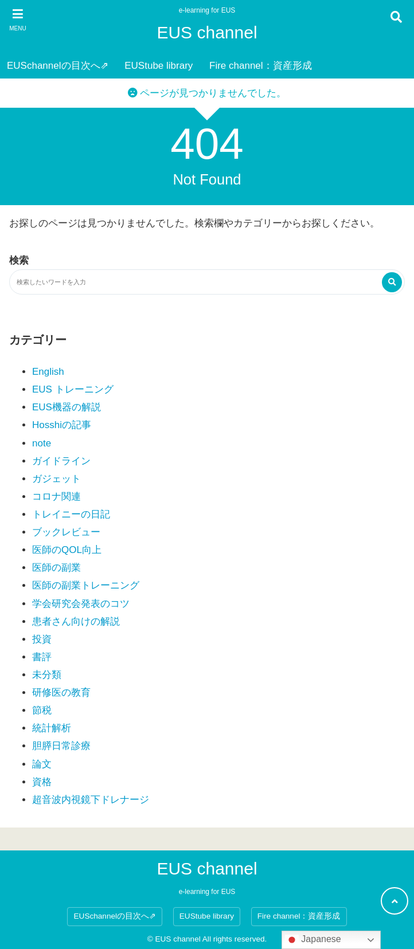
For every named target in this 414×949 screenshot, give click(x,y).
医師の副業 (56, 567)
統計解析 (51, 728)
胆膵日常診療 (61, 745)
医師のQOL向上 (66, 549)
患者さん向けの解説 (76, 621)
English (48, 371)
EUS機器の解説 (66, 407)
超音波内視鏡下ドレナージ (90, 799)
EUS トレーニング (73, 389)
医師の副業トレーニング (85, 585)
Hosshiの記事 (61, 424)
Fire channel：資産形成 (260, 65)
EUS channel (207, 32)
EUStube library (158, 65)
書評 (42, 657)
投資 (42, 639)
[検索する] (392, 282)
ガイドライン (61, 461)
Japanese (313, 940)
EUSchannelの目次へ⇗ (57, 65)
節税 (42, 710)
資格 (42, 782)
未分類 (46, 674)
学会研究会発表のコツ (81, 603)
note (41, 443)
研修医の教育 (61, 692)
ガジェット (56, 478)
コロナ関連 (56, 496)
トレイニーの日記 (71, 514)
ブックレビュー (66, 532)
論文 (42, 764)
